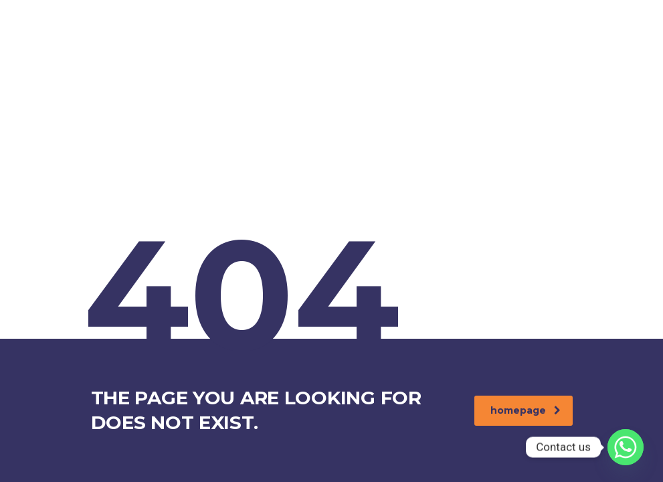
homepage (525, 410)
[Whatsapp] (625, 447)
